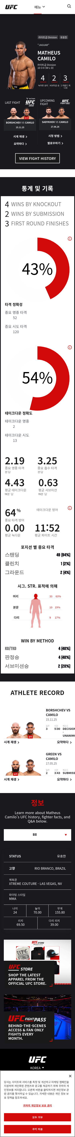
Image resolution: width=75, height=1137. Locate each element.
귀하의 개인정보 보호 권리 (37, 1105)
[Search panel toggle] (69, 6)
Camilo (52, 715)
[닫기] (70, 1076)
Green (51, 754)
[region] (37, 1103)
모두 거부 (37, 1117)
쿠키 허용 (37, 1129)
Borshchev (55, 710)
